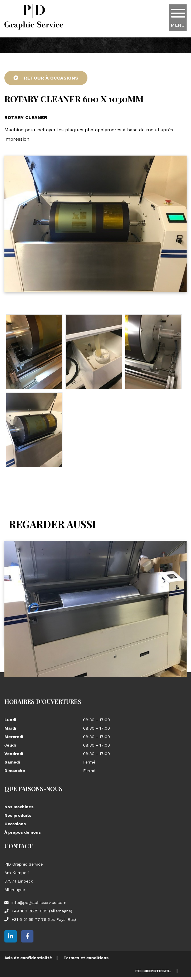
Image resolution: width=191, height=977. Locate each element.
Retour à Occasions (45, 78)
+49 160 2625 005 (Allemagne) (41, 911)
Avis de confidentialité (28, 958)
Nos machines (18, 807)
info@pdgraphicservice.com (38, 902)
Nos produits (17, 815)
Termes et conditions (86, 958)
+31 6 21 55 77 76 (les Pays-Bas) (43, 919)
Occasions (15, 824)
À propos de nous (22, 832)
